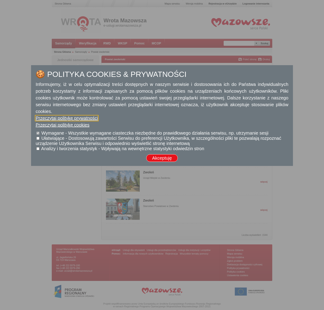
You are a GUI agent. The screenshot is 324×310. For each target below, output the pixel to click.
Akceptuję (162, 158)
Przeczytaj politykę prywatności (67, 118)
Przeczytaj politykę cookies (62, 124)
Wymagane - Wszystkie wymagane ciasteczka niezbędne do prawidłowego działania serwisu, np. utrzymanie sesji (154, 133)
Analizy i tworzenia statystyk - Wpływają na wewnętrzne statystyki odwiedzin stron (122, 148)
